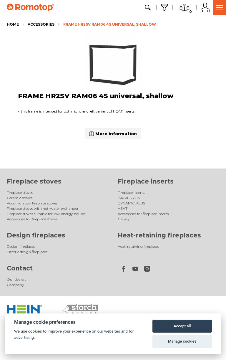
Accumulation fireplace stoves (32, 203)
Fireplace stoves (34, 181)
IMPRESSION (129, 198)
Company (15, 285)
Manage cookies (182, 341)
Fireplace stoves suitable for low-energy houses (46, 214)
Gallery (124, 219)
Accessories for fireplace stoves (32, 219)
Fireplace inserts (146, 181)
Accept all (182, 326)
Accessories (41, 24)
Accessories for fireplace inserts (143, 214)
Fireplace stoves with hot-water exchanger (43, 208)
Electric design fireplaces (27, 252)
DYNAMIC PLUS (131, 203)
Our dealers (16, 279)
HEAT (122, 208)
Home (13, 24)
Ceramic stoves (19, 198)
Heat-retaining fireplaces (159, 235)
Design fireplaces (36, 235)
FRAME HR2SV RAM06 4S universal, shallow (109, 24)
